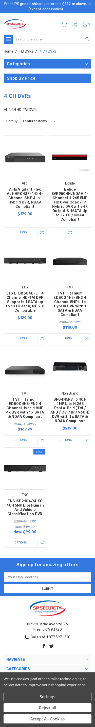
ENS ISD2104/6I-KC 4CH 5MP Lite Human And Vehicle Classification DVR (25, 507)
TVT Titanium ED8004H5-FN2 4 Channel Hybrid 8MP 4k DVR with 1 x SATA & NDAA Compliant (25, 408)
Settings (47, 696)
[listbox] (39, 121)
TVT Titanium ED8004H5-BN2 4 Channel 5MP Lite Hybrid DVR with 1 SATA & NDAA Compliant (69, 304)
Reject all (47, 708)
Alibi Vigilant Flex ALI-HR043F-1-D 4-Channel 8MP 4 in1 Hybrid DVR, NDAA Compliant (25, 198)
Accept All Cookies (47, 719)
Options (20, 232)
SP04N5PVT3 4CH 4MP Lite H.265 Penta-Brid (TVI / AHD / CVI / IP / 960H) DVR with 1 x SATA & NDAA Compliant (70, 410)
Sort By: (12, 121)
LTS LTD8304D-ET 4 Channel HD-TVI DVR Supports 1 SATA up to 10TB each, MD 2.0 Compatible (25, 302)
